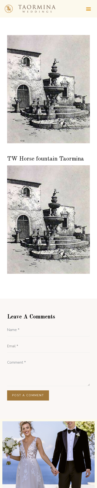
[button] (88, 9)
